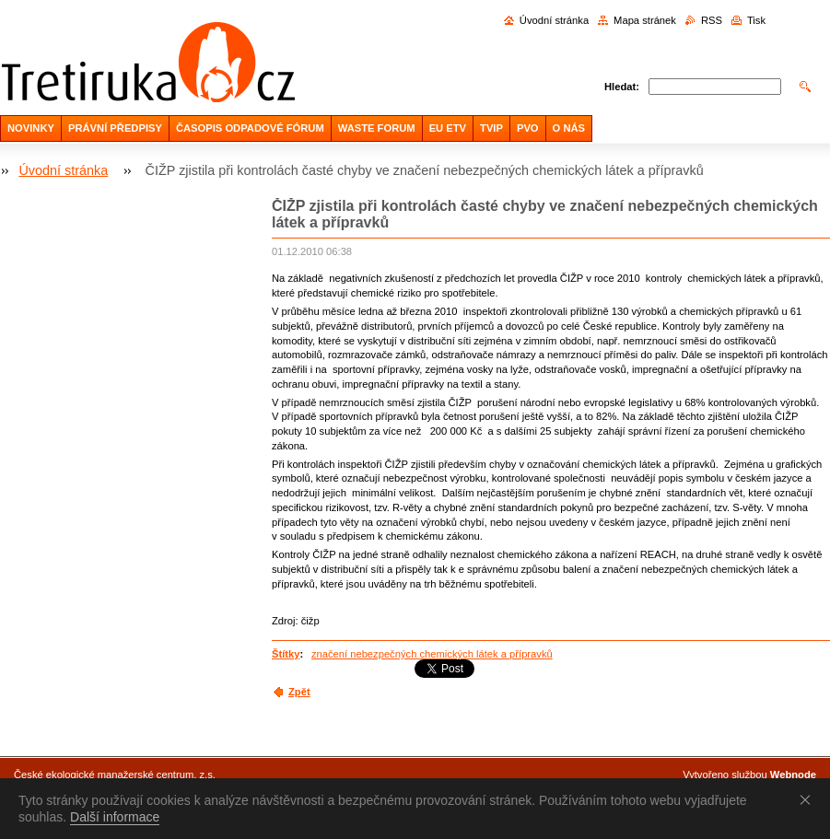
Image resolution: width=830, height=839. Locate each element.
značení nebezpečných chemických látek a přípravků (432, 653)
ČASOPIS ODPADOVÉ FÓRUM (250, 128)
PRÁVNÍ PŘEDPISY (115, 128)
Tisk (756, 20)
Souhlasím (809, 799)
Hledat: (621, 86)
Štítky (285, 653)
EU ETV (447, 128)
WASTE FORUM (376, 128)
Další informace (114, 817)
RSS (711, 20)
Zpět (299, 691)
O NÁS (569, 128)
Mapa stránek (645, 20)
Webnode (793, 774)
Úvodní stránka (554, 20)
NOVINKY (30, 128)
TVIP (491, 128)
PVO (528, 128)
